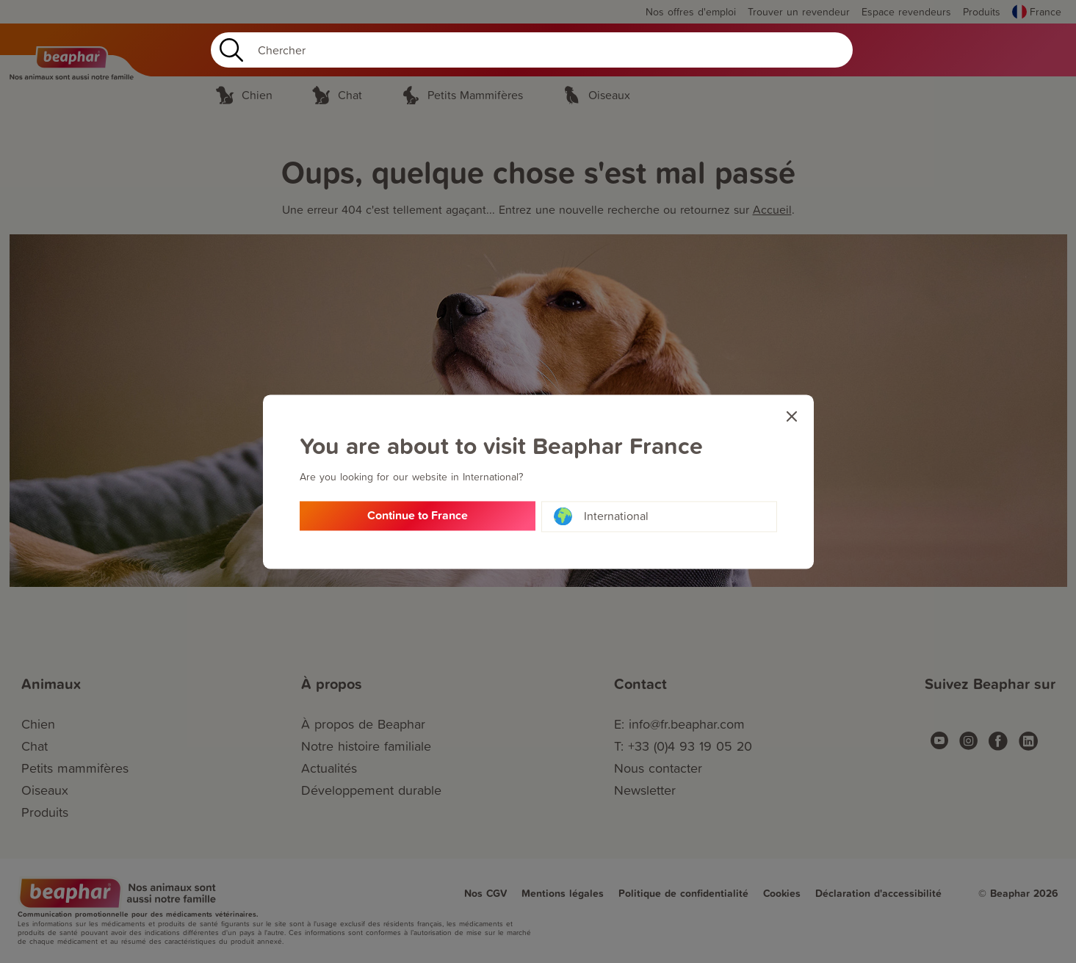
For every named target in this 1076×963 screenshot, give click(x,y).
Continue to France (417, 516)
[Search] (532, 50)
